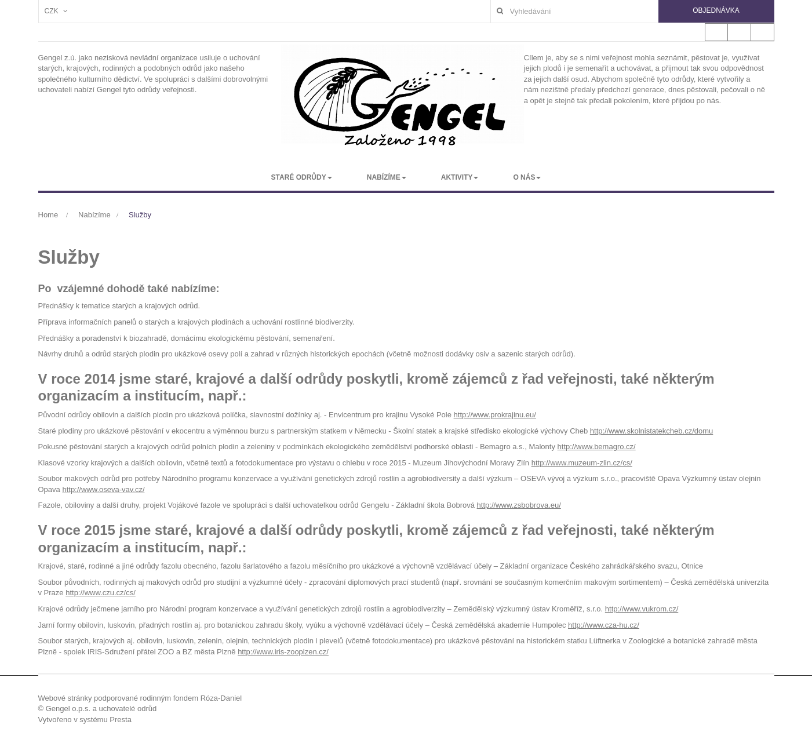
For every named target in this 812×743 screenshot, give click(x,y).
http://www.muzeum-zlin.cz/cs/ (581, 462)
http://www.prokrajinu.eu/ (495, 414)
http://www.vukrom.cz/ (641, 608)
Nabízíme (94, 214)
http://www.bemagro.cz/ (597, 446)
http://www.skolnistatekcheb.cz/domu (651, 431)
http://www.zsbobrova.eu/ (519, 505)
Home (48, 214)
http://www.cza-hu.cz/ (603, 625)
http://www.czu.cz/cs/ (100, 592)
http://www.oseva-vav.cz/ (103, 489)
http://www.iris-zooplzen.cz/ (283, 651)
